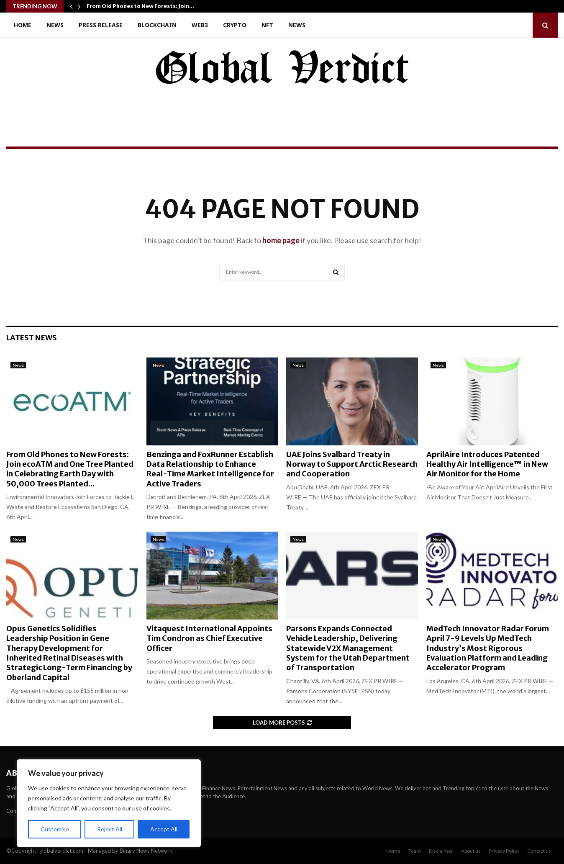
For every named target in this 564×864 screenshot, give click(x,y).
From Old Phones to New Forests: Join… (140, 6)
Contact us (539, 851)
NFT (267, 25)
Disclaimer (441, 851)
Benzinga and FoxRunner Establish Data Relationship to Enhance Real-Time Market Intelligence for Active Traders (210, 469)
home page (281, 240)
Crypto (234, 25)
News (55, 25)
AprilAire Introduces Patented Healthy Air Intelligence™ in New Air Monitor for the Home (487, 464)
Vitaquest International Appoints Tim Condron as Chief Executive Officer (209, 638)
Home (22, 25)
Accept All (163, 829)
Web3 (200, 25)
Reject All (109, 829)
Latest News (31, 337)
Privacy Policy (504, 851)
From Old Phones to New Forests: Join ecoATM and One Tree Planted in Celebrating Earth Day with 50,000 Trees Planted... (69, 469)
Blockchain (157, 25)
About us (471, 851)
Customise (55, 829)
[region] (109, 803)
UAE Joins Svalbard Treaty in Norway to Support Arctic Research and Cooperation (352, 464)
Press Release (101, 25)
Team (414, 851)
